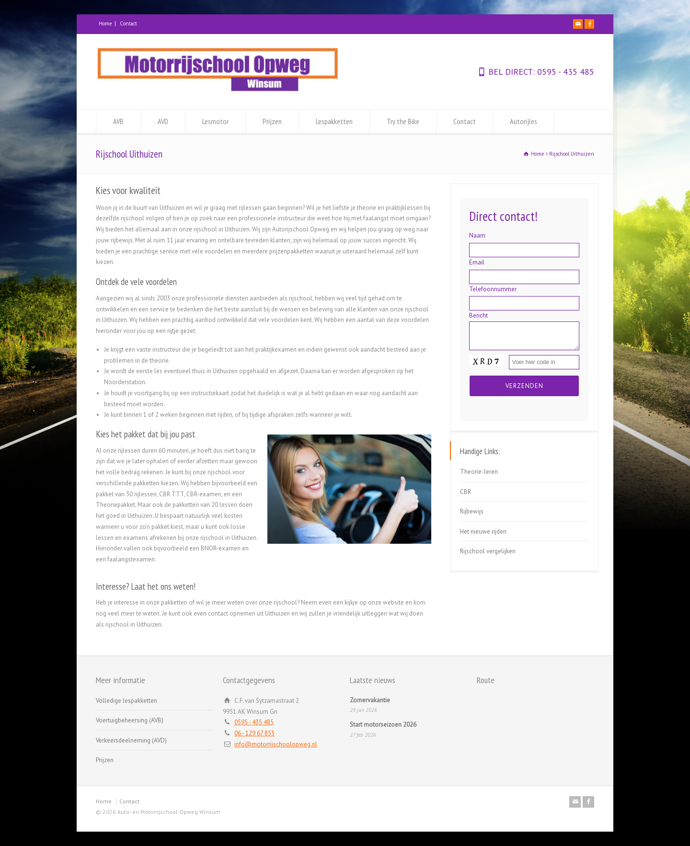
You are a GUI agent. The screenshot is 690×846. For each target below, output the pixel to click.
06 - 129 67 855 (254, 733)
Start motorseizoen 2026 (383, 724)
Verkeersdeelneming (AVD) (131, 740)
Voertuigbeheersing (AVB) (129, 720)
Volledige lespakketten (126, 701)
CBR (465, 492)
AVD (163, 121)
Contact (128, 23)
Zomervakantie (370, 700)
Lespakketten (334, 121)
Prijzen (272, 121)
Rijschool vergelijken (488, 551)
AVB (118, 121)
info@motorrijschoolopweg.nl (275, 744)
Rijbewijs (471, 511)
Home (105, 23)
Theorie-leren (479, 472)
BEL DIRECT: (511, 71)
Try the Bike (403, 121)
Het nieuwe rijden (483, 531)
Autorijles (523, 121)
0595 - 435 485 (564, 71)
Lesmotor (215, 121)
